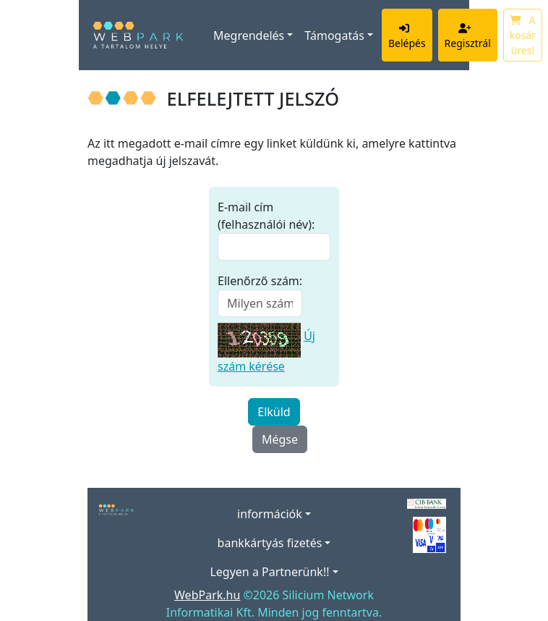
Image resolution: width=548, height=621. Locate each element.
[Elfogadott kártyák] (429, 533)
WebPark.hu (207, 595)
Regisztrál (468, 35)
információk (269, 514)
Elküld (273, 412)
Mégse (280, 439)
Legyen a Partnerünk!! (269, 572)
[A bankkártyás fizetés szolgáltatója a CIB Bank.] (426, 502)
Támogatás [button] (334, 35)
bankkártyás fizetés (270, 543)
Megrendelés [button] (248, 35)
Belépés (407, 35)
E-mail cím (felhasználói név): (266, 215)
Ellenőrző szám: (260, 281)
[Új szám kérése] (259, 336)
